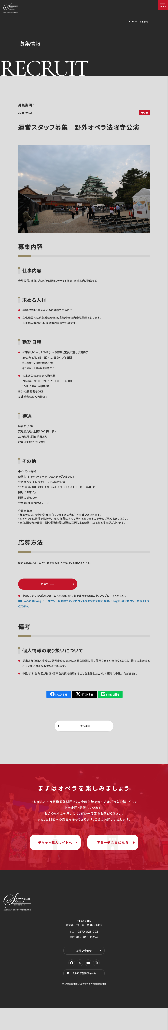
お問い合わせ (84, 972)
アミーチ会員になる (112, 855)
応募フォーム (48, 586)
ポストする (88, 698)
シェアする (60, 698)
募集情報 (143, 21)
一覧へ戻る (84, 730)
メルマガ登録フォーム (85, 995)
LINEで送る (116, 698)
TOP (129, 21)
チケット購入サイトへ (55, 855)
